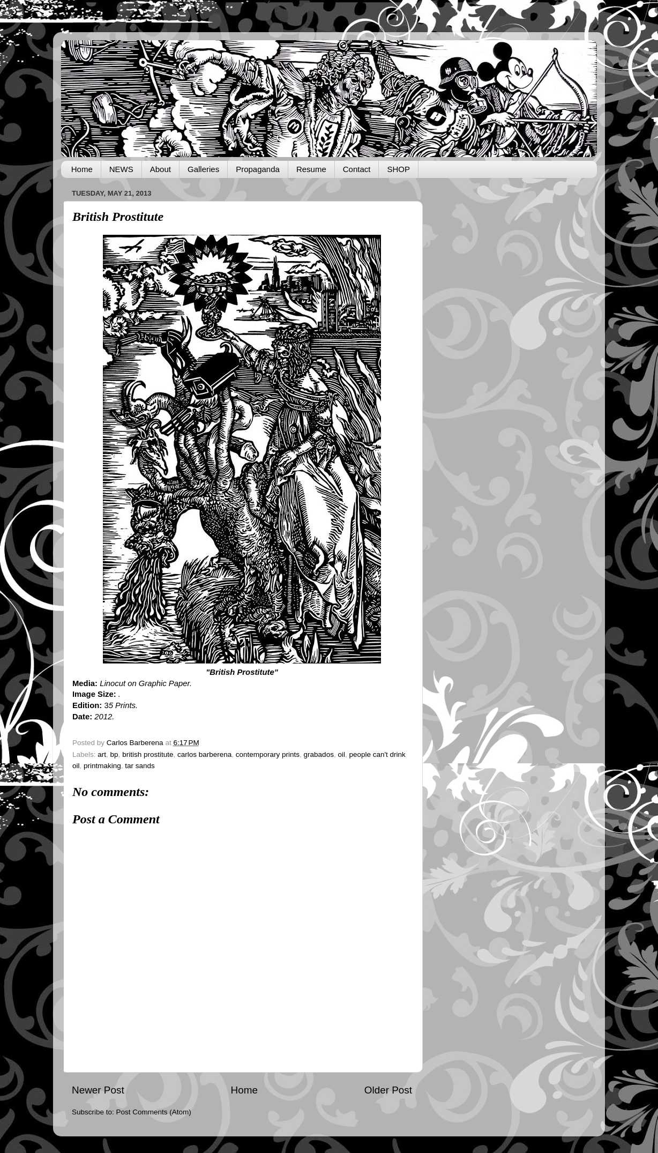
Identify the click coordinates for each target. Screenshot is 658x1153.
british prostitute (147, 754)
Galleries (203, 169)
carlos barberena (204, 754)
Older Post (388, 1090)
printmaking (102, 766)
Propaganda (258, 169)
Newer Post (98, 1090)
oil (341, 754)
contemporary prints (268, 754)
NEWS (121, 169)
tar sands (140, 766)
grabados (319, 754)
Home (82, 169)
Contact (357, 169)
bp (114, 754)
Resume (311, 169)
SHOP (398, 169)
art (102, 754)
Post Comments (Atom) (153, 1112)
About (160, 169)
